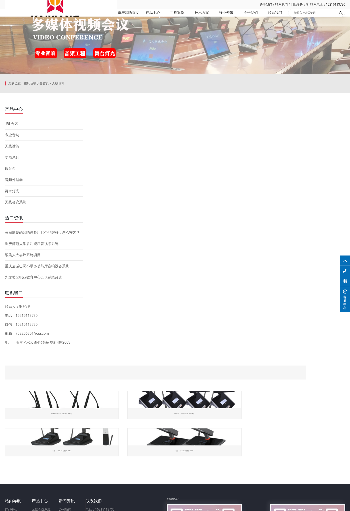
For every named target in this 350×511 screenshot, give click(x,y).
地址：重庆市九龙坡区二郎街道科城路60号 (188, 472)
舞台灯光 (12, 264)
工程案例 (170, 18)
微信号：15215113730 (174, 456)
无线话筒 (58, 166)
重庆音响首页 (118, 18)
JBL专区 (11, 197)
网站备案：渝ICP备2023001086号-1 (228, 505)
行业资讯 (221, 18)
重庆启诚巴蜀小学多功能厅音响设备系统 (37, 339)
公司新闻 (113, 447)
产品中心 (144, 18)
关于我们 (266, 4)
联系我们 (281, 4)
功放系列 (12, 231)
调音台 (10, 242)
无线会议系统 (15, 275)
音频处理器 (14, 253)
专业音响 (12, 208)
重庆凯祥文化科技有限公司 (36, 4)
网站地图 (297, 4)
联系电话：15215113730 (325, 4)
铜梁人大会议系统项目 (23, 328)
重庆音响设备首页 (36, 166)
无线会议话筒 (65, 456)
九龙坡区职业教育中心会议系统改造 (33, 351)
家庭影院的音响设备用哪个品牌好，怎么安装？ (42, 306)
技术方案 (195, 18)
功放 (59, 464)
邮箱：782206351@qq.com (177, 464)
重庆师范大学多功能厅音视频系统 (31, 317)
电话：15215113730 (172, 447)
